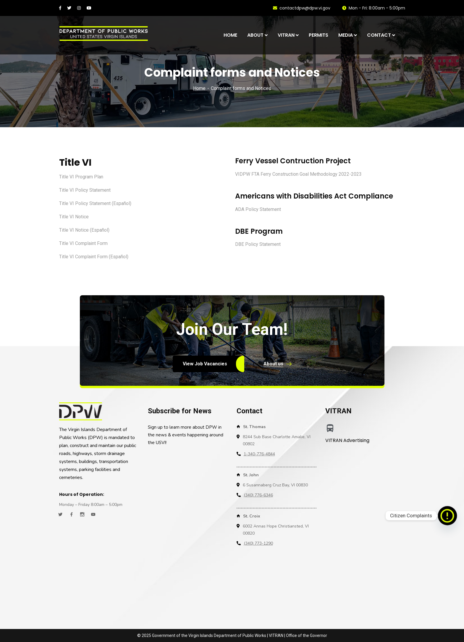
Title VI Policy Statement (85, 190)
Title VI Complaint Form (83, 243)
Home (199, 88)
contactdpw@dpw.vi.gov (301, 8)
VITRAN (276, 635)
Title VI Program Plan (81, 177)
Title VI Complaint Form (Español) (93, 256)
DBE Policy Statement (258, 244)
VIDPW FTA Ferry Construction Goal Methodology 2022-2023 (298, 174)
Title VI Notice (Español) (84, 230)
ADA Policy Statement (258, 209)
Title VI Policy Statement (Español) (95, 203)
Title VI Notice (74, 217)
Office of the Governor (306, 635)
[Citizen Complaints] (447, 516)
